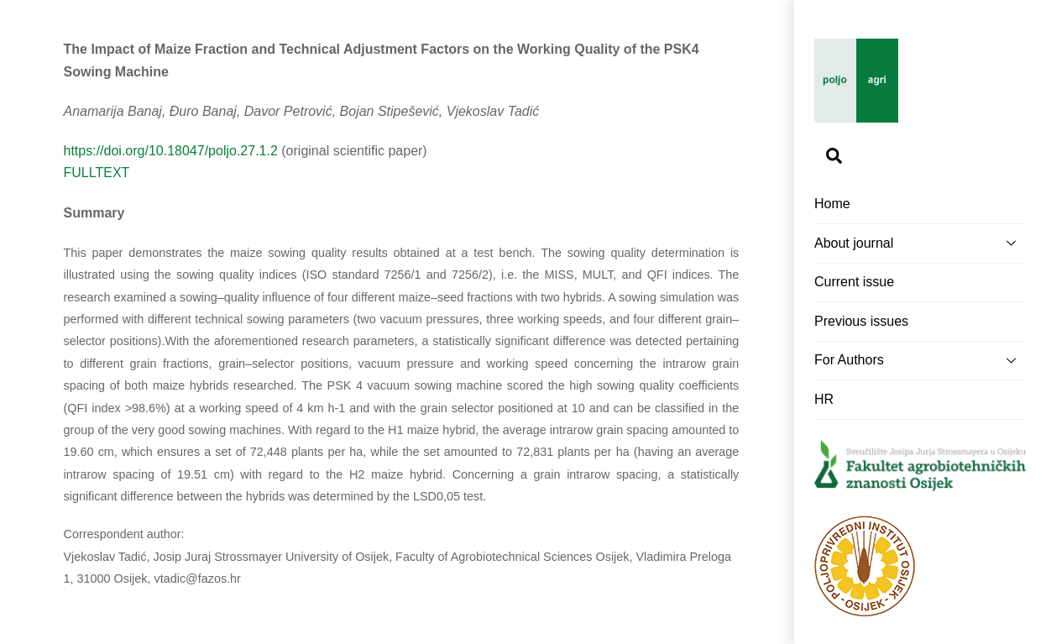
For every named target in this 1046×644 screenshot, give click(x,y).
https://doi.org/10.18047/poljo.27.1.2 (171, 151)
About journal (920, 243)
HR (824, 399)
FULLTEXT (97, 172)
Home (832, 203)
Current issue (854, 282)
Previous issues (861, 321)
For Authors (920, 360)
